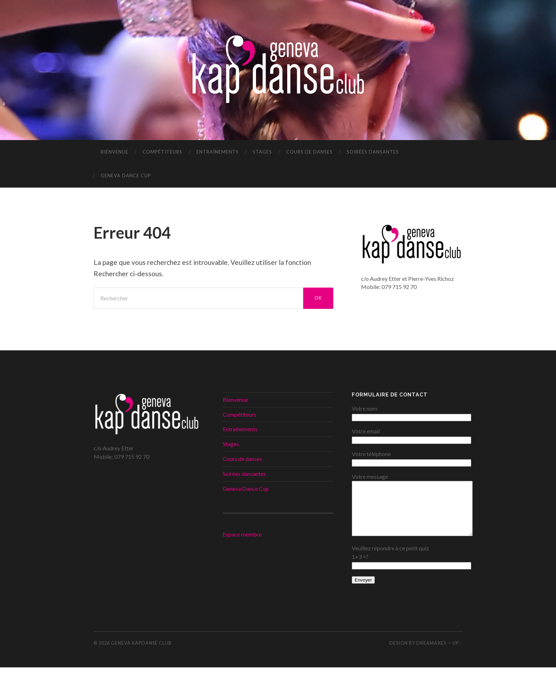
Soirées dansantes (373, 152)
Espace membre (242, 534)
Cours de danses (309, 152)
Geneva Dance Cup (126, 175)
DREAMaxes (431, 653)
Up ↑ (457, 653)
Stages (262, 152)
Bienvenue (114, 152)
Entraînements (217, 152)
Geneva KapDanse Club (141, 653)
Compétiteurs (162, 152)
